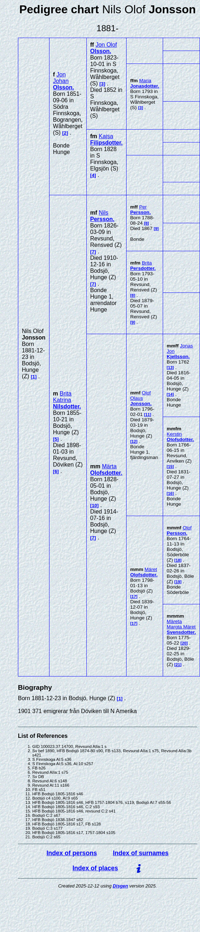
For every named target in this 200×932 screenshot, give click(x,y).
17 (134, 596)
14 (170, 394)
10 (94, 505)
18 (178, 560)
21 (178, 664)
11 (148, 414)
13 (170, 367)
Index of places (95, 868)
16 (170, 493)
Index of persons (72, 853)
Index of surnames (140, 853)
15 (170, 466)
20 (184, 643)
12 (134, 441)
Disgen (120, 886)
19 (178, 582)
